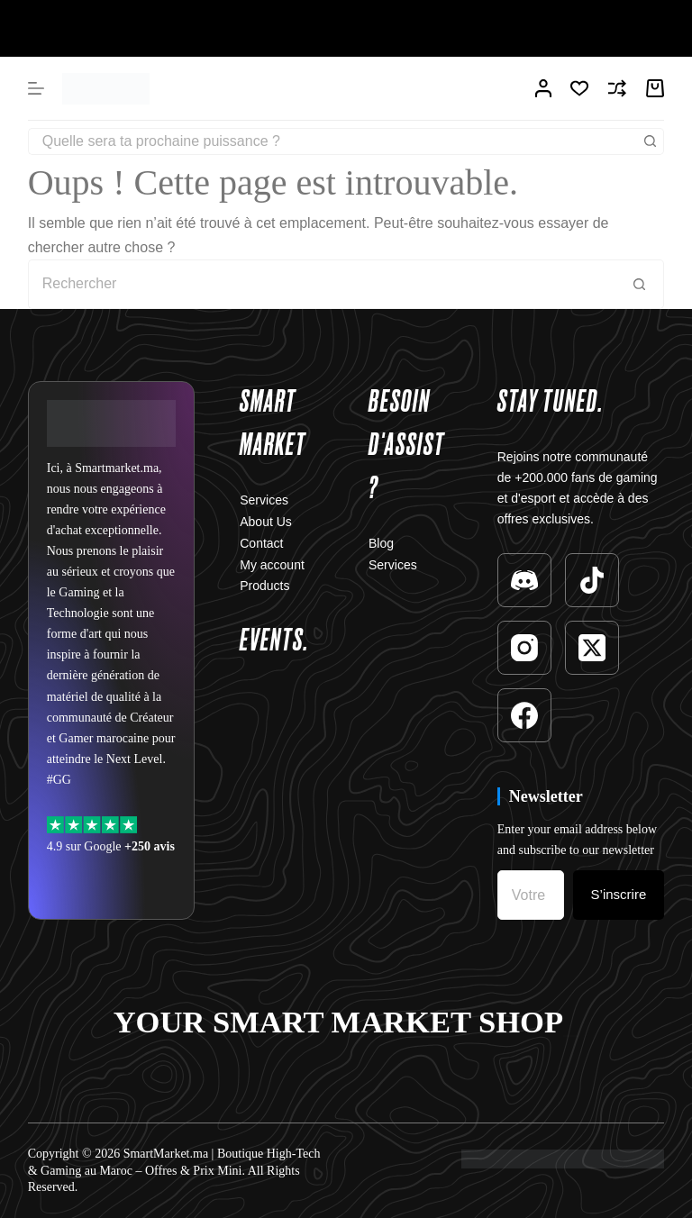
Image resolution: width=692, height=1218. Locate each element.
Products (264, 585)
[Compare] (617, 88)
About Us (266, 521)
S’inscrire (619, 894)
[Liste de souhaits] (579, 88)
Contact (261, 543)
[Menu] (36, 88)
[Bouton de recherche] (650, 141)
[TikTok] (592, 580)
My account (272, 565)
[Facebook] (524, 715)
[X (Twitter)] (592, 648)
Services (264, 500)
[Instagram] (524, 648)
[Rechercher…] (333, 141)
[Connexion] (543, 88)
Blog (381, 543)
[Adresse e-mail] (530, 895)
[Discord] (524, 580)
